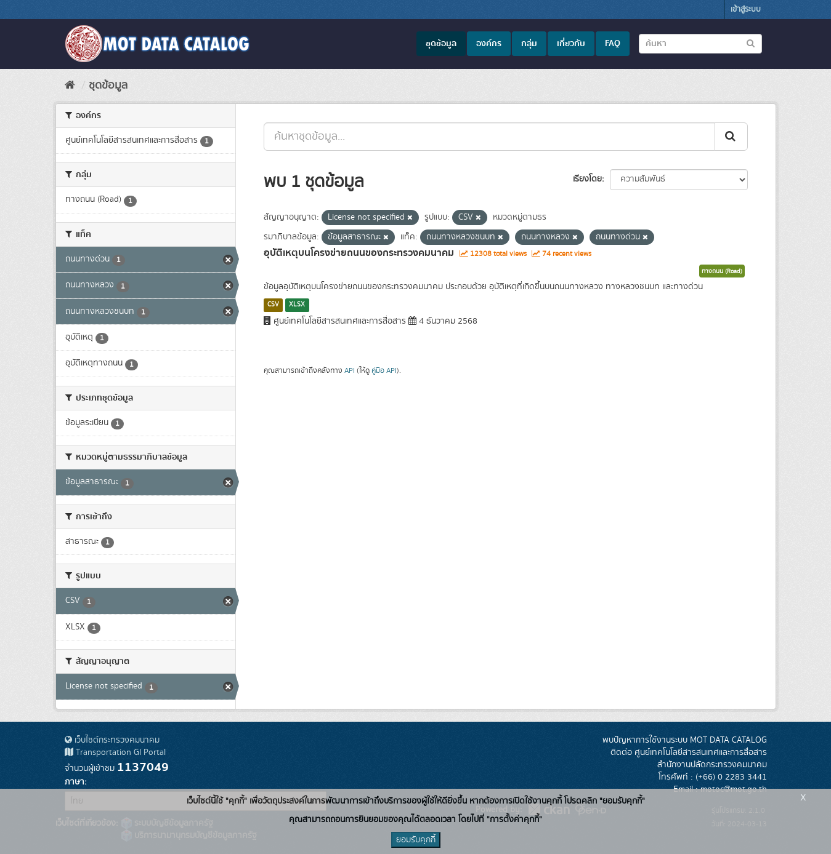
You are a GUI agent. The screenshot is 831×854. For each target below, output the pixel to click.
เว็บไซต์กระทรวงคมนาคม (112, 740)
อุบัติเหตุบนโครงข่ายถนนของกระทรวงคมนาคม (359, 253)
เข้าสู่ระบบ (746, 9)
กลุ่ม (529, 43)
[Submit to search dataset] (750, 43)
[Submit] (731, 136)
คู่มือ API (384, 370)
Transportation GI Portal (115, 752)
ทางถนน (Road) (722, 271)
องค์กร (488, 43)
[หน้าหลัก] (70, 86)
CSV (273, 304)
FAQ (612, 43)
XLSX (297, 304)
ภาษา (74, 782)
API (349, 370)
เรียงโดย (587, 179)
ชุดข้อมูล (441, 43)
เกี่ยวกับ (571, 43)
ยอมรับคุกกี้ (416, 840)
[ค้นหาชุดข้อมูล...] (489, 136)
